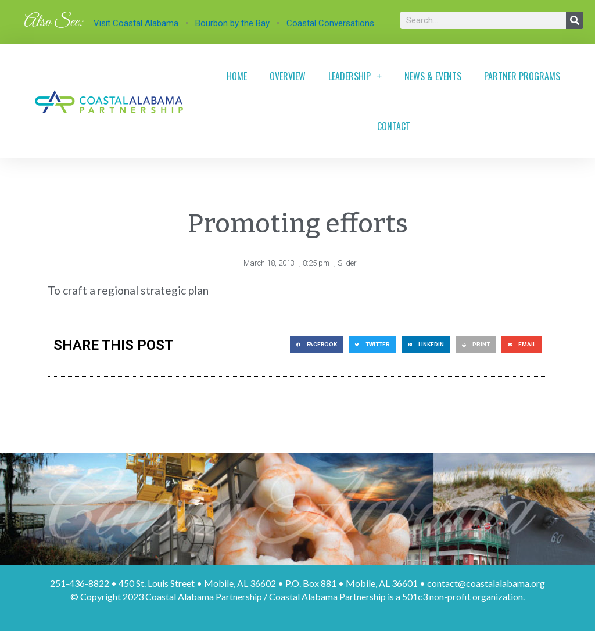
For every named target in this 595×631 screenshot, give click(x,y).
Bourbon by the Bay (232, 23)
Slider (347, 263)
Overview (288, 76)
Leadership (355, 76)
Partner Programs (522, 76)
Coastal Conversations (330, 23)
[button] (316, 344)
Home (237, 76)
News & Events (432, 76)
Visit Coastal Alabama (136, 23)
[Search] (574, 20)
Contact (393, 126)
